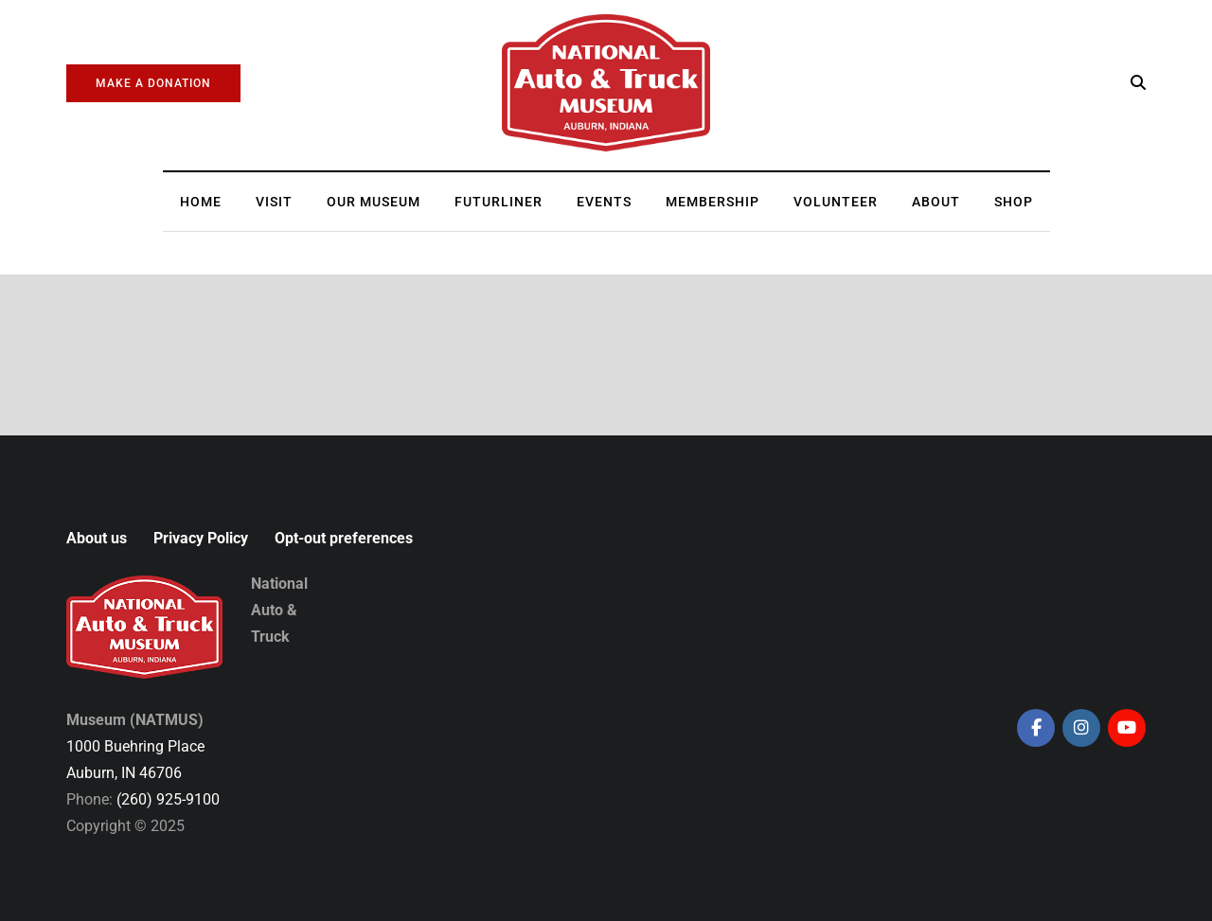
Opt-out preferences (344, 538)
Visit (274, 201)
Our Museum (373, 201)
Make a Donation (153, 83)
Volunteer (835, 201)
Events (604, 201)
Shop (1013, 201)
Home (201, 201)
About (936, 201)
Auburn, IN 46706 (124, 773)
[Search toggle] (1138, 83)
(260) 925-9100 (168, 799)
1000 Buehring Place (135, 746)
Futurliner (498, 201)
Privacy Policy (200, 538)
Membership (712, 201)
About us (96, 538)
